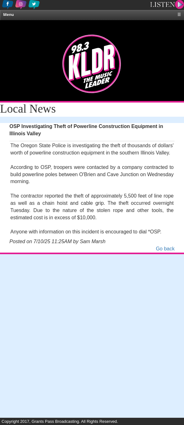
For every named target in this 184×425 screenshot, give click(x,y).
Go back (165, 248)
